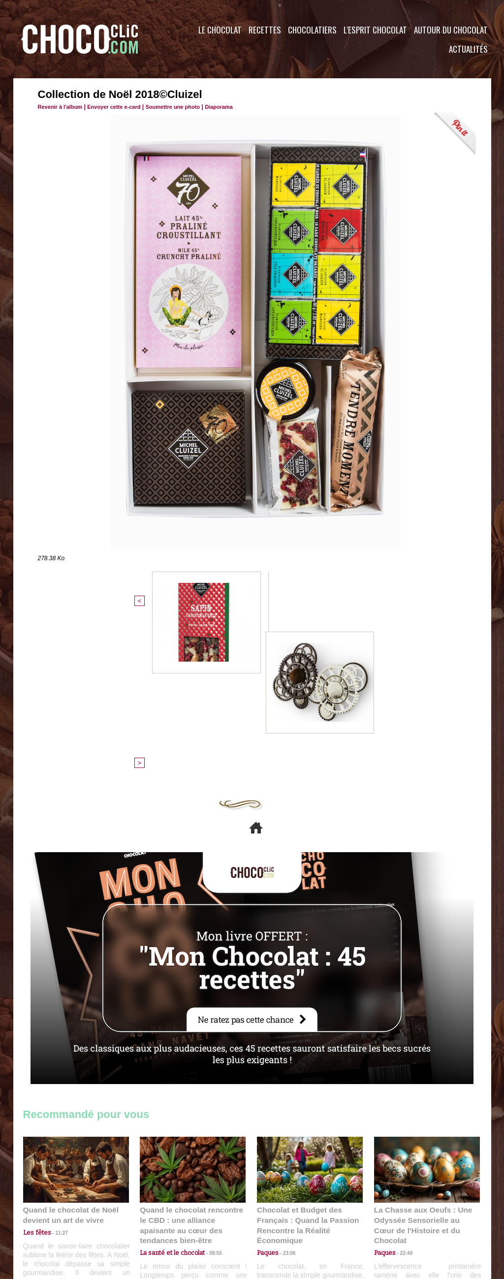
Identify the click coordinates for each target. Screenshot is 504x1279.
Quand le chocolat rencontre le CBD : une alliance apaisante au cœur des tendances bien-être (192, 1058)
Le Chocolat (220, 30)
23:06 (285, 1090)
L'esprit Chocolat (375, 30)
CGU (154, 1219)
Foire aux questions (403, 1219)
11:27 (56, 1071)
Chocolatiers (312, 30)
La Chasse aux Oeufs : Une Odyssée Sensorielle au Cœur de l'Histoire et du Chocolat (423, 1058)
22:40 (402, 1080)
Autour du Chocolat (451, 30)
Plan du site (280, 1219)
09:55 (208, 1080)
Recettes (265, 30)
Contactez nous (53, 1219)
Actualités (468, 49)
